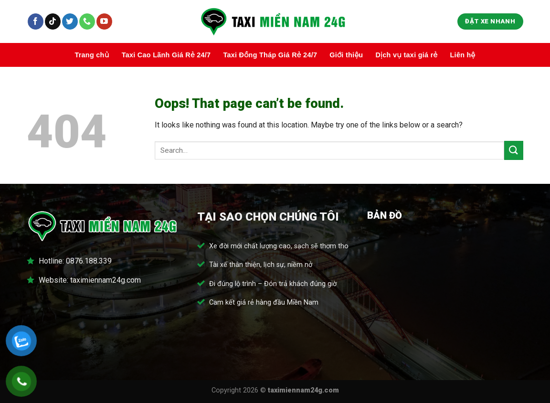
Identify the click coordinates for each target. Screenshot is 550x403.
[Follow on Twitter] (70, 21)
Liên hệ (463, 55)
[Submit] (513, 150)
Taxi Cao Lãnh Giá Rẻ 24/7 (166, 55)
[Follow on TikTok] (53, 21)
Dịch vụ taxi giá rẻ (406, 55)
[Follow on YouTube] (104, 21)
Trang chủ (91, 55)
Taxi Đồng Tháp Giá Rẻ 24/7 (270, 55)
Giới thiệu (346, 55)
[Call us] (87, 21)
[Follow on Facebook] (35, 21)
